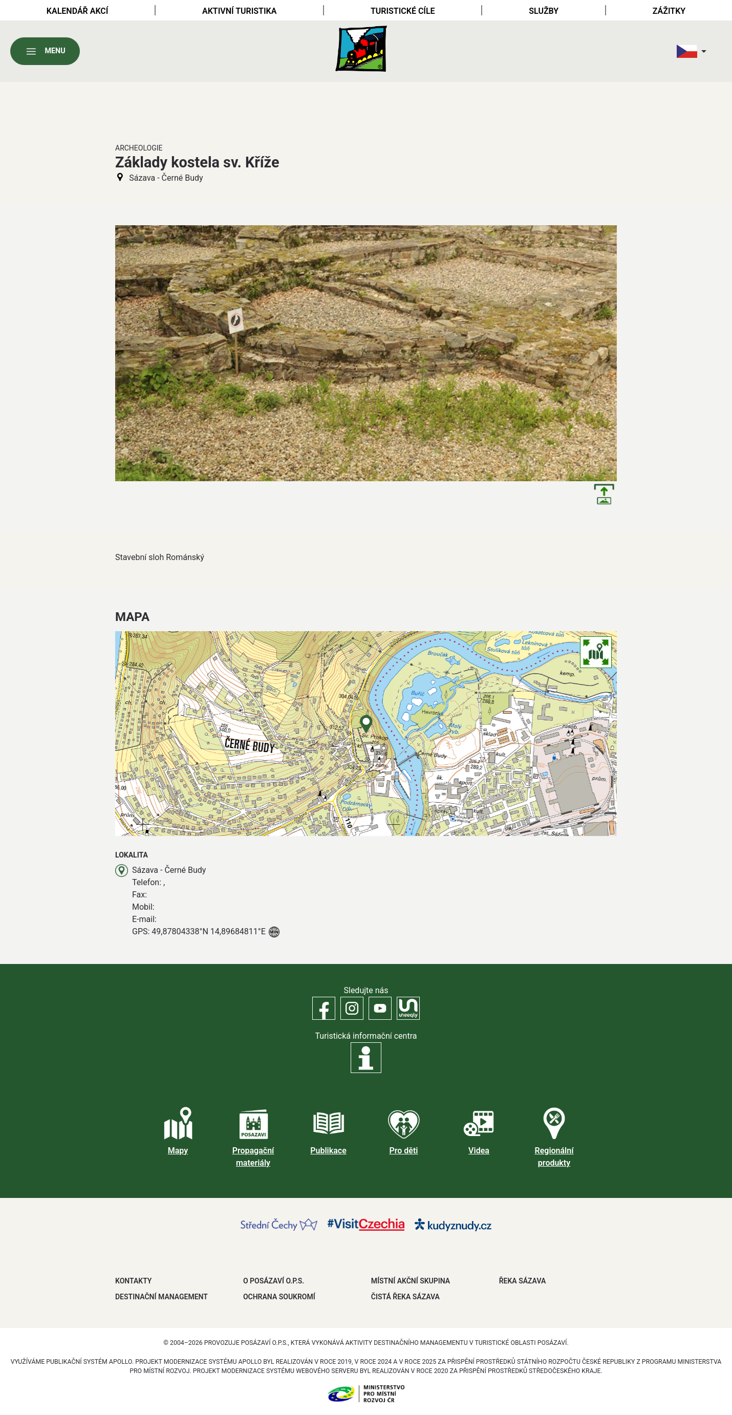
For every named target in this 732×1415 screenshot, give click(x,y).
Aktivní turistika (239, 11)
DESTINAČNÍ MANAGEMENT (161, 1297)
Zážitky (669, 11)
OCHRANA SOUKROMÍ (279, 1297)
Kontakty (133, 1281)
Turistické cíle (403, 11)
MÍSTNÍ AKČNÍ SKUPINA (410, 1281)
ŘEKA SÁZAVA (522, 1281)
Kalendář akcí (78, 11)
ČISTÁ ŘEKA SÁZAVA (405, 1297)
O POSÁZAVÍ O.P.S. (273, 1281)
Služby (543, 11)
